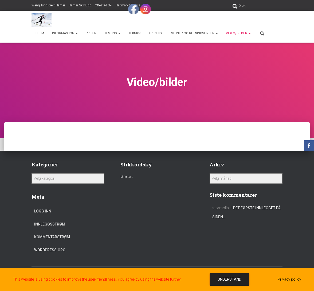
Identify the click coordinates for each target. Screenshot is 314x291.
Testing (112, 33)
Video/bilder (238, 33)
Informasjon (65, 33)
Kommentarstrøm (52, 237)
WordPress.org (49, 250)
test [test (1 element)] (130, 176)
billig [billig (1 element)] (123, 176)
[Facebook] (309, 145)
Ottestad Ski (103, 5)
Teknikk (134, 33)
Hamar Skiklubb (80, 5)
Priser (91, 33)
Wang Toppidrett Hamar (48, 5)
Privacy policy (289, 279)
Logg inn (42, 211)
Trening (155, 33)
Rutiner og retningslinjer (194, 33)
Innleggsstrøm (49, 224)
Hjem (40, 33)
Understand (229, 279)
